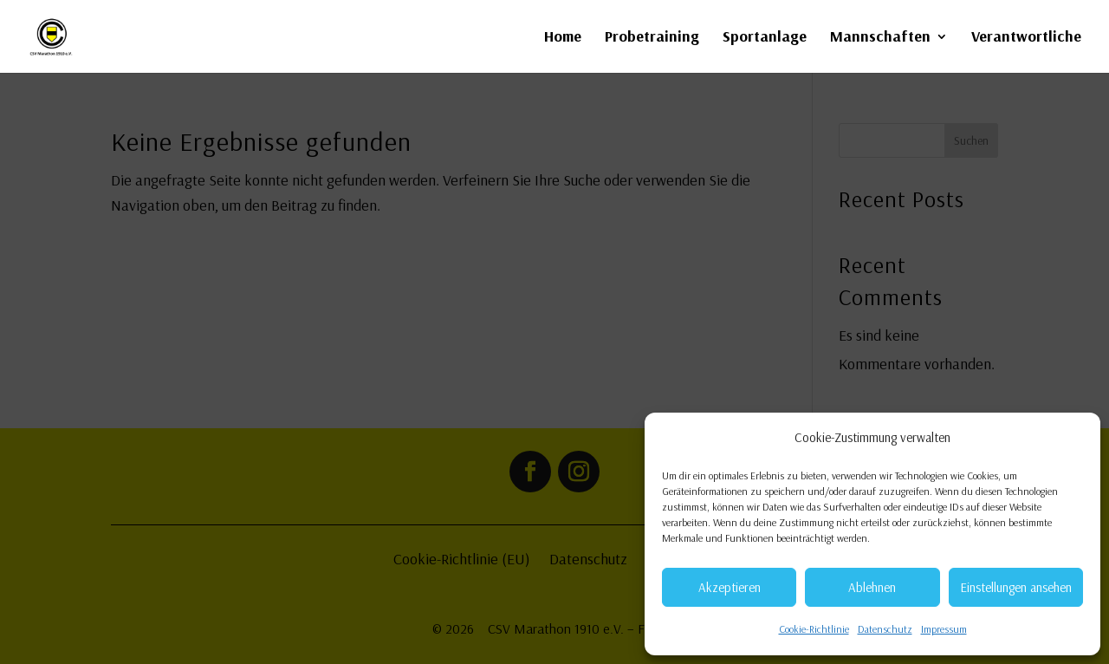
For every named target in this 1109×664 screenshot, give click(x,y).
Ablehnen (872, 587)
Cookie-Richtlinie (814, 628)
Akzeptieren (729, 587)
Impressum (944, 628)
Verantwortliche (1026, 38)
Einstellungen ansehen (1016, 587)
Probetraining (652, 38)
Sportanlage (765, 38)
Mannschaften (880, 38)
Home (562, 38)
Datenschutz (885, 628)
